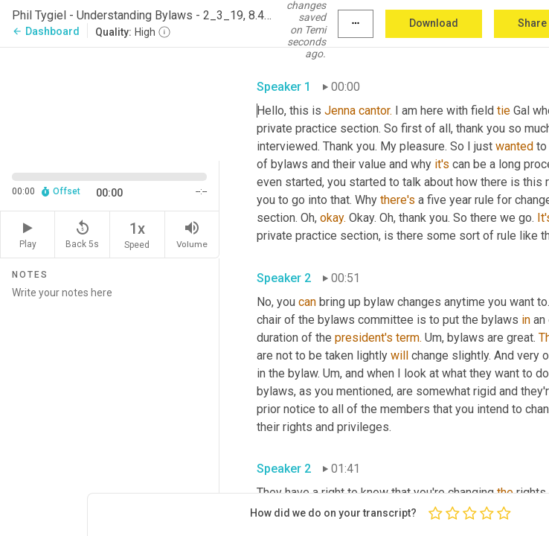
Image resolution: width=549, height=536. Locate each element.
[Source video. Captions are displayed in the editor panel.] (109, 103)
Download (433, 23)
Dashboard (46, 31)
